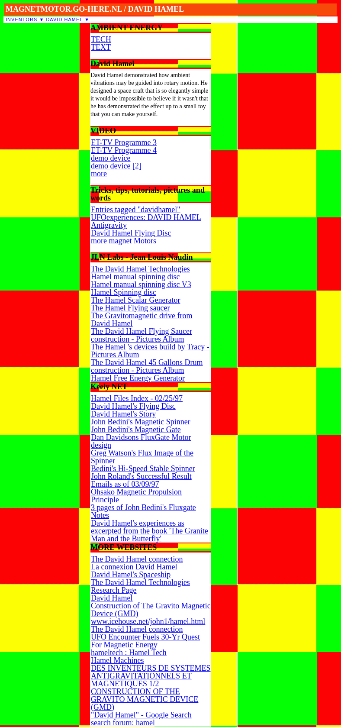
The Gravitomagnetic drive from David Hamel (141, 319)
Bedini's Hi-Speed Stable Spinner (143, 468)
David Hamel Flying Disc (131, 233)
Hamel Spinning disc (123, 292)
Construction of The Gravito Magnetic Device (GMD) (151, 609)
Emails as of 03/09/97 (125, 484)
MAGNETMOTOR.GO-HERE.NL (64, 9)
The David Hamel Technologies (140, 269)
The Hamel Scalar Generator (135, 300)
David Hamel (64, 19)
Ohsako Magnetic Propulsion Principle (136, 496)
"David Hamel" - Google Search (141, 715)
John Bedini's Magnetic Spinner (140, 422)
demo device (110, 158)
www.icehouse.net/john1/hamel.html (148, 621)
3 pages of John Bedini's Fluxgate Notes (143, 511)
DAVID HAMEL (156, 9)
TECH (101, 39)
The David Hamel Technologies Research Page (140, 586)
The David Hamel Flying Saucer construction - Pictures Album (141, 335)
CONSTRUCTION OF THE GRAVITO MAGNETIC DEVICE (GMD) (144, 699)
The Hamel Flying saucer (130, 308)
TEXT (101, 47)
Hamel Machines (117, 660)
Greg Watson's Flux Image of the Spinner (142, 457)
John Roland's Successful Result (141, 476)
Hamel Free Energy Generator (138, 378)
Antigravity (109, 225)
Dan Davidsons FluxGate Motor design (141, 441)
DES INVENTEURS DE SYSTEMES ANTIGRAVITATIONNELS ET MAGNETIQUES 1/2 (151, 676)
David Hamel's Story (123, 414)
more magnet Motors (123, 241)
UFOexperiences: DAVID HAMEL (146, 217)
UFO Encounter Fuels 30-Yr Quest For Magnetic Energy (145, 641)
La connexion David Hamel (134, 567)
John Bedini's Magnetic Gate (136, 429)
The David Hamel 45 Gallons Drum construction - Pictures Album (147, 366)
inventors (21, 19)
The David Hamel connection (137, 559)
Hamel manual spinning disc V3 (141, 284)
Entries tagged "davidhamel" (135, 209)
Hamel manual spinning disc (135, 277)
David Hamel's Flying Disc (133, 406)
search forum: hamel (123, 723)
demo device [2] (116, 166)
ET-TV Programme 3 (124, 142)
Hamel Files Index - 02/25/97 (137, 398)
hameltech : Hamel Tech (129, 652)
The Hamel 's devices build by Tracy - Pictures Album (150, 351)
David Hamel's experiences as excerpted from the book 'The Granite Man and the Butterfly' (149, 531)
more (99, 174)
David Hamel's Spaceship (130, 574)
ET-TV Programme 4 (124, 150)
